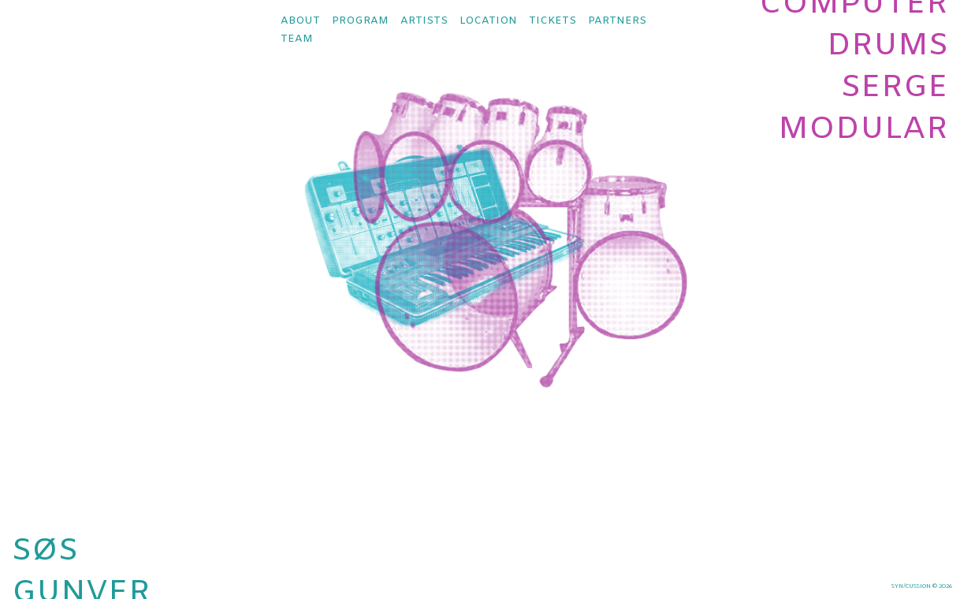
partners (617, 21)
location (488, 21)
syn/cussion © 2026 (921, 586)
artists (424, 21)
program (360, 21)
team (297, 39)
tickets (552, 21)
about (300, 21)
